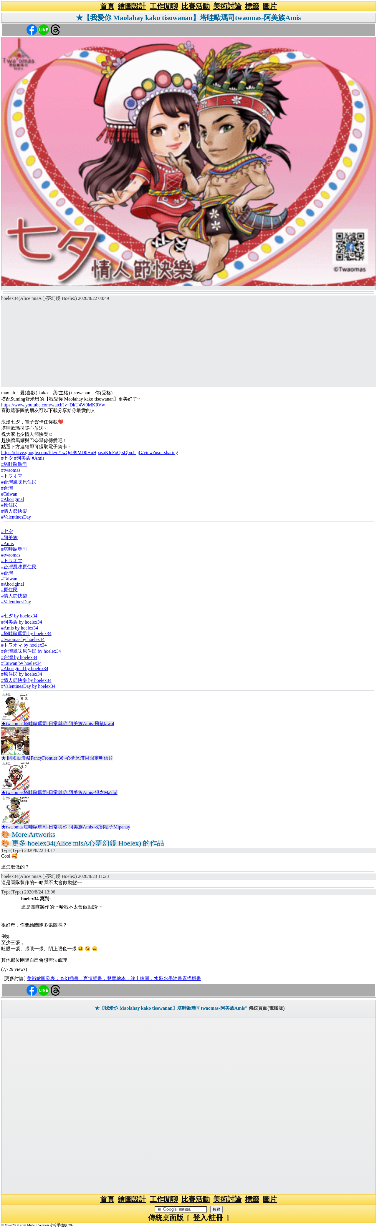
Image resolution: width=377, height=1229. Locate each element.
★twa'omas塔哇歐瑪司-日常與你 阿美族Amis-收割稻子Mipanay (65, 826)
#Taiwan (9, 493)
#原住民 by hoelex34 (21, 674)
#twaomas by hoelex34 (23, 639)
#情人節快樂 (14, 511)
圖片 (270, 6)
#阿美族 (22, 458)
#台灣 (7, 488)
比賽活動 (195, 6)
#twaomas (10, 470)
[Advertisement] (188, 346)
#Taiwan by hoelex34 (21, 663)
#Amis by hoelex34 (19, 627)
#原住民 (9, 504)
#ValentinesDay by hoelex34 (28, 686)
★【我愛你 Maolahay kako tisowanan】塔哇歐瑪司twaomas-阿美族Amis (188, 17)
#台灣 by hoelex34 (19, 657)
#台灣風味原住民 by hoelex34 (31, 651)
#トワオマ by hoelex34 (24, 644)
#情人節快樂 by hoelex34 (26, 680)
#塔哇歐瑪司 (14, 464)
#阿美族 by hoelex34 (21, 622)
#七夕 (7, 458)
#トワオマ (11, 475)
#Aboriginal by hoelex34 (24, 668)
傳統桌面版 (165, 1218)
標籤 (252, 6)
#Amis (38, 458)
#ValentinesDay (16, 516)
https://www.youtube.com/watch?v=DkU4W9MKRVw (53, 404)
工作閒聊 (164, 6)
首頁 (107, 6)
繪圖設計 (132, 6)
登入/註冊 (208, 1218)
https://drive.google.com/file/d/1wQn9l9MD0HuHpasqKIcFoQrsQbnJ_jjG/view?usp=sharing (89, 452)
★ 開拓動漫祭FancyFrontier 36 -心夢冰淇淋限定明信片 (57, 757)
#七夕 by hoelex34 (19, 615)
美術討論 (227, 6)
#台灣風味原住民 (19, 481)
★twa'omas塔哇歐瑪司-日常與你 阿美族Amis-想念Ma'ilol (59, 792)
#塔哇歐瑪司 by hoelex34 (26, 633)
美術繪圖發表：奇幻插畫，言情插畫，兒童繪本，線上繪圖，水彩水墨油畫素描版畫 (114, 978)
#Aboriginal (12, 499)
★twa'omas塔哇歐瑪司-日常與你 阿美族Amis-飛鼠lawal (57, 723)
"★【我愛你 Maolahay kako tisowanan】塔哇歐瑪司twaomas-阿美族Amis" (169, 1008)
